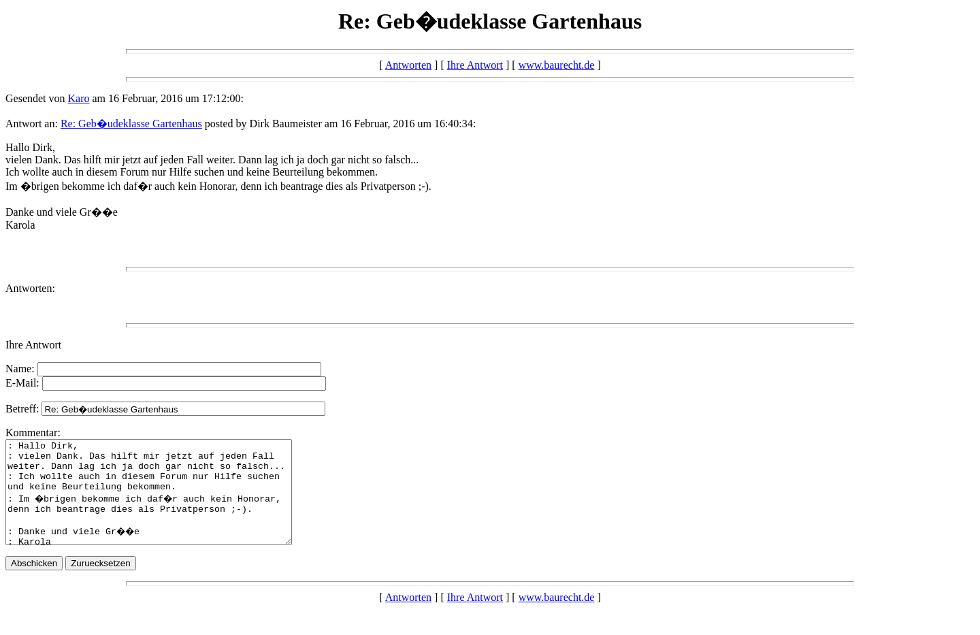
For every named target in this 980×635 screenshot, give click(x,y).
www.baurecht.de (557, 65)
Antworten (408, 65)
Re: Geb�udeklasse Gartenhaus (131, 123)
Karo (79, 98)
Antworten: (30, 288)
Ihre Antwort (475, 65)
